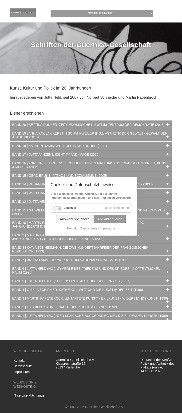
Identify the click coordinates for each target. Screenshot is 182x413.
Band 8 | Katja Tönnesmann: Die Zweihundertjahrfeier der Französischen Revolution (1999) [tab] (80, 249)
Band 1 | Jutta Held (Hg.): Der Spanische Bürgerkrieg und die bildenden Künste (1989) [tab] (90, 316)
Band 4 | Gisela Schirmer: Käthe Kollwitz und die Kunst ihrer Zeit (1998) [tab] (77, 290)
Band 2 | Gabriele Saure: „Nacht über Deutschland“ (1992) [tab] (64, 307)
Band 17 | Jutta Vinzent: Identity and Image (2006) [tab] (55, 154)
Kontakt (18, 360)
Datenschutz (22, 366)
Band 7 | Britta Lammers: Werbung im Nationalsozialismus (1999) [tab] (70, 260)
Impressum (21, 372)
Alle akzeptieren (109, 219)
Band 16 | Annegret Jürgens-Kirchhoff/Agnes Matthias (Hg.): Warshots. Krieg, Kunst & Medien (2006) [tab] (90, 165)
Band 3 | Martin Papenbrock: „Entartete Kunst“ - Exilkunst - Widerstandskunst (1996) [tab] (90, 298)
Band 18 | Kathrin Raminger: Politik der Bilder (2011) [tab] (59, 146)
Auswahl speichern (74, 219)
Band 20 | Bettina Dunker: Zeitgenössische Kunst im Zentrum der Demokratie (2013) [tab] (88, 125)
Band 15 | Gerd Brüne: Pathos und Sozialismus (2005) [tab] (59, 175)
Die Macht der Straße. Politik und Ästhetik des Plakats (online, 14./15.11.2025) (157, 365)
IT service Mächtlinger (29, 395)
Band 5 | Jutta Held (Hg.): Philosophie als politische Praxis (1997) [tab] (71, 281)
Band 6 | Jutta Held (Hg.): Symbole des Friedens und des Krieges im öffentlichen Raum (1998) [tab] (86, 270)
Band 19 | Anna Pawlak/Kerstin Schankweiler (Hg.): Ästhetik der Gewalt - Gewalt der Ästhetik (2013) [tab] (89, 135)
